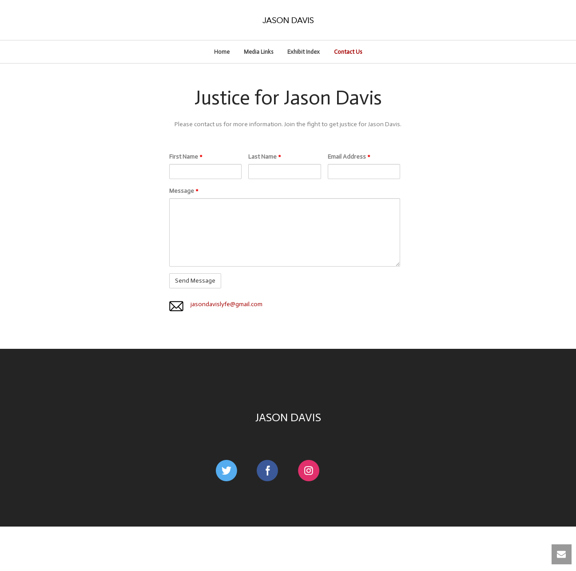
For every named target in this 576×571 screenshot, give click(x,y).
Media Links (258, 51)
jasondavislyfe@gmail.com (226, 304)
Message (184, 191)
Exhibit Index (303, 51)
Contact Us (348, 51)
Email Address (349, 156)
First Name (186, 156)
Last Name (264, 156)
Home (222, 51)
